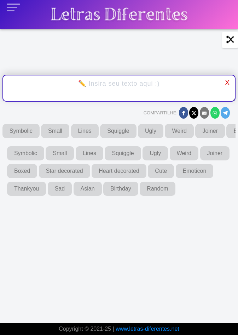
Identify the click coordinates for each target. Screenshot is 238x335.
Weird (179, 131)
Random (157, 189)
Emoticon (195, 171)
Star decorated (64, 171)
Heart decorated (119, 171)
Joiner (210, 131)
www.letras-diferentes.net (147, 329)
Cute (161, 171)
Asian (88, 189)
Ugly (150, 131)
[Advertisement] (119, 256)
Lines (85, 131)
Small (55, 131)
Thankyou (26, 189)
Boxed (22, 171)
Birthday (120, 189)
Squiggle (118, 131)
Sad (60, 189)
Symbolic (21, 131)
